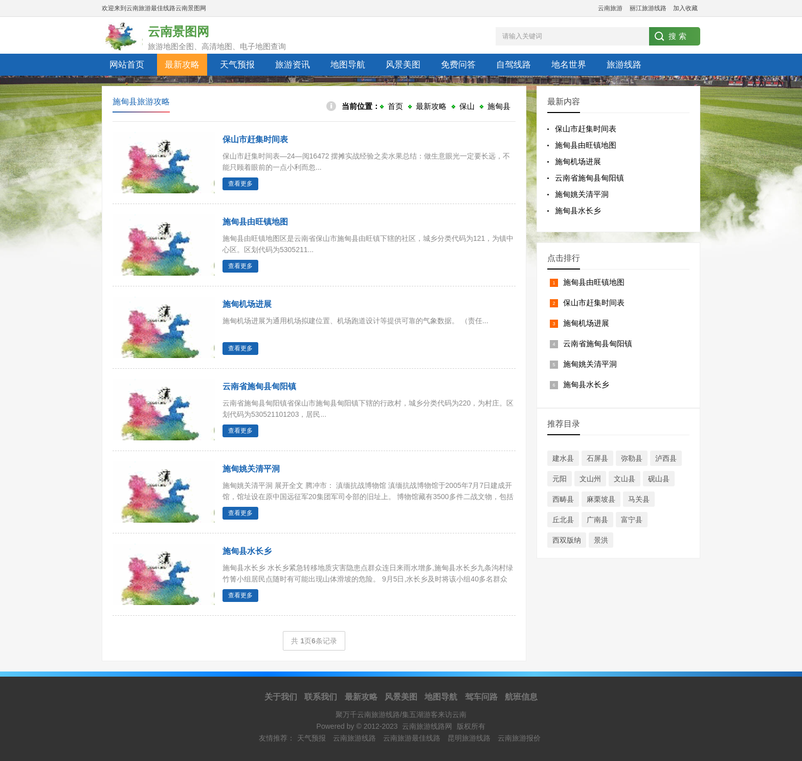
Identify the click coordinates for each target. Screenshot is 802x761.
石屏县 (597, 458)
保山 (467, 106)
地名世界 (568, 65)
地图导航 (347, 65)
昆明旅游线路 (469, 738)
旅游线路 (624, 65)
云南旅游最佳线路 (411, 738)
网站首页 (126, 65)
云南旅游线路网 (427, 726)
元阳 (559, 479)
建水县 (563, 458)
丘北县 (563, 520)
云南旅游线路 (354, 738)
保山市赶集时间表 (255, 139)
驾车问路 (481, 696)
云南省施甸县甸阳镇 (259, 386)
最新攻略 (182, 65)
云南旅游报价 (519, 738)
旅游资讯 (292, 65)
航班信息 (521, 696)
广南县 (597, 520)
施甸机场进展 (247, 304)
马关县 (639, 499)
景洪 (601, 540)
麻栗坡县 (601, 499)
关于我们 (280, 696)
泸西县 (666, 458)
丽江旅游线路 (648, 8)
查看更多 (240, 183)
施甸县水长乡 (247, 551)
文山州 (590, 479)
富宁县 (631, 520)
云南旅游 (610, 8)
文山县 (624, 479)
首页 (395, 106)
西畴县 (563, 499)
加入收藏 (685, 8)
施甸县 (498, 106)
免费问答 (458, 65)
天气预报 (237, 65)
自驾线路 (513, 65)
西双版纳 (566, 540)
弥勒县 (631, 458)
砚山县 (659, 479)
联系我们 (320, 696)
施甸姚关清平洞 (251, 468)
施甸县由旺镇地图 (255, 221)
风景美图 (403, 65)
